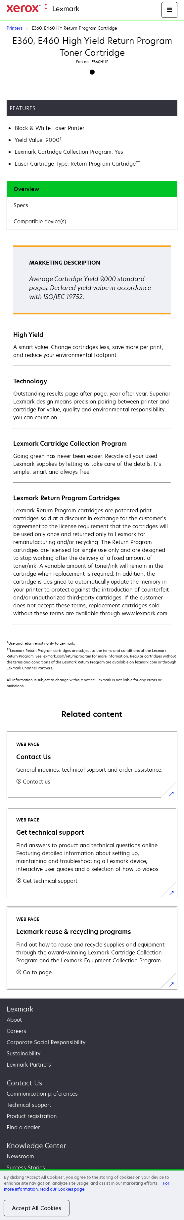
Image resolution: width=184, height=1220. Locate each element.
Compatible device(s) (40, 221)
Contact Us (24, 1082)
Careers (16, 1031)
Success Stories (26, 1167)
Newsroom (20, 1156)
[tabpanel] (92, 434)
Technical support (29, 1104)
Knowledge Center (36, 1145)
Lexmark (20, 1009)
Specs (21, 205)
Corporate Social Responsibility (46, 1042)
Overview (26, 189)
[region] (92, 1194)
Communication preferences (42, 1093)
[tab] (92, 189)
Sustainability (23, 1053)
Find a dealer (23, 1127)
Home (85, 9)
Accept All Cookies (36, 1208)
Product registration (32, 1116)
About (14, 1019)
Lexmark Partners (29, 1064)
